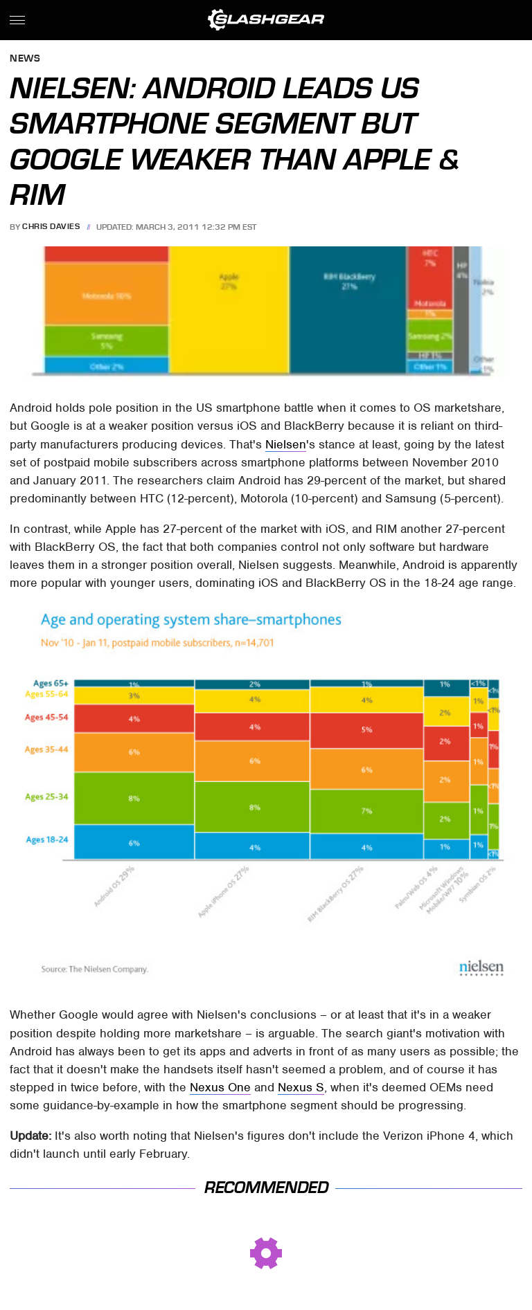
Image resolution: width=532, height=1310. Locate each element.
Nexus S (301, 1087)
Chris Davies (51, 227)
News (25, 59)
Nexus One (220, 1087)
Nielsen (285, 444)
